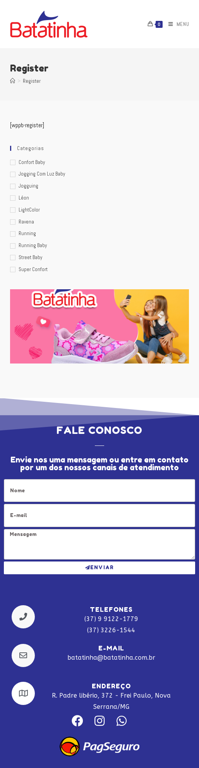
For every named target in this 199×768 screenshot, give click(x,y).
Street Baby (30, 257)
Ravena (26, 221)
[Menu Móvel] (176, 24)
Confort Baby (32, 162)
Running (27, 233)
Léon (24, 198)
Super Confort (33, 269)
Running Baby (33, 245)
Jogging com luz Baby (42, 174)
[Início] (12, 81)
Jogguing (28, 186)
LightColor (29, 210)
